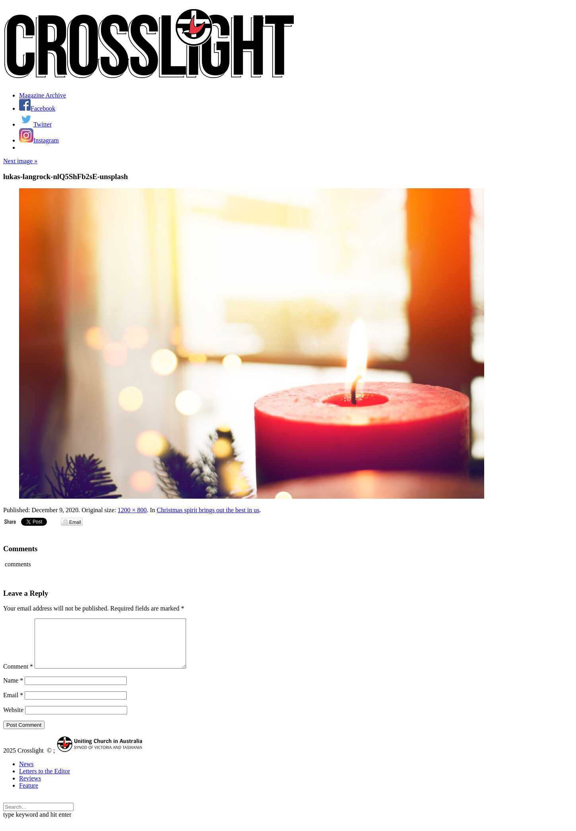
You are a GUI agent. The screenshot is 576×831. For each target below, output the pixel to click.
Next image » (20, 161)
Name (13, 690)
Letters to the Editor (44, 780)
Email (13, 704)
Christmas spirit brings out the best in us (208, 510)
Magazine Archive (42, 95)
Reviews (30, 787)
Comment (18, 676)
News (26, 773)
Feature (28, 795)
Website (13, 719)
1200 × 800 (132, 510)
